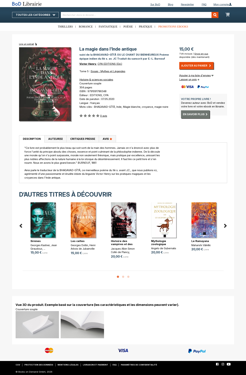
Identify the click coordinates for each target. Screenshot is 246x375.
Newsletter (187, 4)
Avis (107, 139)
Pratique (145, 26)
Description (32, 138)
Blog (170, 4)
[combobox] (139, 15)
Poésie (128, 26)
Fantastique (108, 26)
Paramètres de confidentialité (139, 365)
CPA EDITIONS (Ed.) (110, 63)
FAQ (204, 4)
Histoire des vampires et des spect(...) (122, 244)
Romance (86, 26)
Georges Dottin (79, 245)
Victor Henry (87, 63)
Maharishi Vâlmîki (201, 245)
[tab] (31, 139)
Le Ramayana (200, 241)
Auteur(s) (55, 138)
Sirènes (36, 241)
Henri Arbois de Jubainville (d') (83, 248)
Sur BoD (155, 4)
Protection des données (38, 365)
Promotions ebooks (173, 26)
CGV (18, 365)
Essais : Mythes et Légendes (108, 71)
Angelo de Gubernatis (163, 248)
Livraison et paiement (95, 365)
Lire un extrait (26, 44)
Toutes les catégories (35, 14)
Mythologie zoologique (158, 242)
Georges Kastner (40, 245)
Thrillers (65, 26)
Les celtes (78, 241)
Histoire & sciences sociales (96, 79)
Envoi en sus (201, 53)
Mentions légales (68, 365)
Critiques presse (82, 138)
